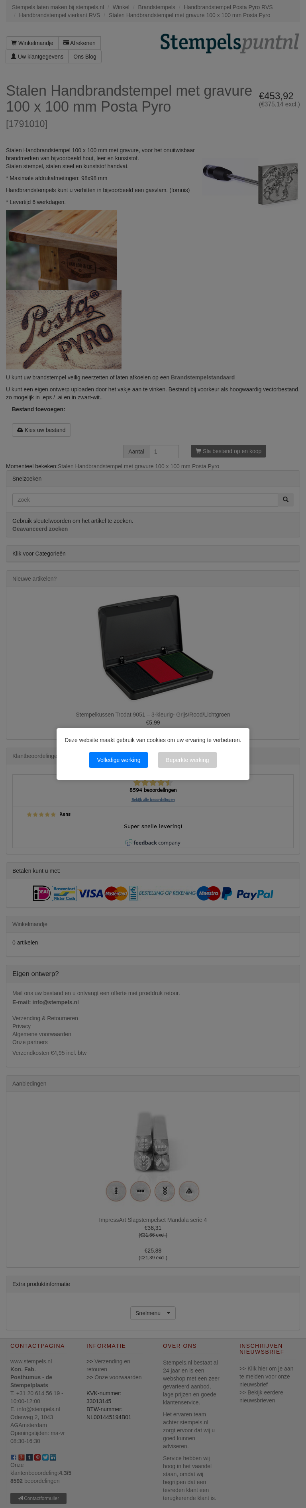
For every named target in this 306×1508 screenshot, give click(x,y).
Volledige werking (118, 760)
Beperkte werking (187, 760)
